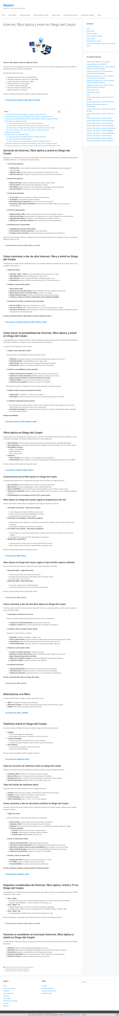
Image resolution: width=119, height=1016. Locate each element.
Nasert (8, 5)
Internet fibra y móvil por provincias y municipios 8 (19, 967)
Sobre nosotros (8, 993)
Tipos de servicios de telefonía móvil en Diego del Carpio (27, 137)
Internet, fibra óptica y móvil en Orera (99, 118)
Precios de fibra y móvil (40, 15)
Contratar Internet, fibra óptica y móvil (21, 421)
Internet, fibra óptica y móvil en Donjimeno (17, 970)
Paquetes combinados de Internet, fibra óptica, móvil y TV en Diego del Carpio (31, 143)
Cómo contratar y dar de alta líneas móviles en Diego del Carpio (30, 141)
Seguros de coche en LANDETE (97, 64)
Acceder (44, 986)
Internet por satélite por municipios (98, 62)
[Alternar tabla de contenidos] (58, 111)
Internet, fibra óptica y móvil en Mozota (100, 138)
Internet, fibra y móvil (70, 15)
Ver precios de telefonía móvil (17, 759)
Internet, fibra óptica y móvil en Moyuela (100, 141)
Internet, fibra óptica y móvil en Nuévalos (100, 120)
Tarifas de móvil (25, 15)
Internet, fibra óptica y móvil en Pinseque (100, 102)
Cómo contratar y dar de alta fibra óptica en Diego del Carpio (29, 130)
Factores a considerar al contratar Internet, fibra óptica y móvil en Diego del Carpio (33, 146)
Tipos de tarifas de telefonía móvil (20, 139)
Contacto (6, 996)
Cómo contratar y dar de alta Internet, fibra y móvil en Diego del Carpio (29, 116)
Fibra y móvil (56, 15)
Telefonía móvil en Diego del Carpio (17, 134)
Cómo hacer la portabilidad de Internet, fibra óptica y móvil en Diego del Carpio (32, 119)
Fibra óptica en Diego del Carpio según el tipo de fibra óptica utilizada (32, 128)
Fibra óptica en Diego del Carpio (16, 121)
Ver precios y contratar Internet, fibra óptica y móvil (26, 322)
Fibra (88, 95)
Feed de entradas (47, 988)
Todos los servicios (9, 988)
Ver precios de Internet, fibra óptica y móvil (22, 100)
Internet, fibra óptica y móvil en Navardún (100, 133)
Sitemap (6, 1006)
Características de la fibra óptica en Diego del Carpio (26, 123)
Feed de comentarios (49, 991)
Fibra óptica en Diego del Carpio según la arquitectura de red (29, 125)
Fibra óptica (12, 15)
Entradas (6, 991)
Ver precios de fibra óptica (15, 555)
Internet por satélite (87, 15)
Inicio (3, 15)
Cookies (6, 1003)
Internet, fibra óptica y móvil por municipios (101, 43)
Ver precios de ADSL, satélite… (17, 713)
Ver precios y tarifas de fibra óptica (19, 470)
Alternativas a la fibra (13, 132)
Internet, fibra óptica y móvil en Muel (99, 136)
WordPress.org (47, 993)
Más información (74, 1015)
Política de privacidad (10, 1001)
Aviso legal (6, 998)
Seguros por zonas (93, 90)
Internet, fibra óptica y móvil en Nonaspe (100, 126)
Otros (99, 15)
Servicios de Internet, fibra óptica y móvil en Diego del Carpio (26, 114)
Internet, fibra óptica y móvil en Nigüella (100, 131)
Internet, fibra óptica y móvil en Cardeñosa (17, 969)
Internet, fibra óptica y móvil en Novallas (100, 123)
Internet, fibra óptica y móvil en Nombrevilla (101, 128)
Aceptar (84, 1015)
